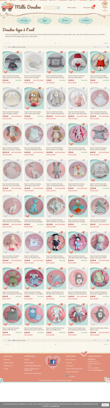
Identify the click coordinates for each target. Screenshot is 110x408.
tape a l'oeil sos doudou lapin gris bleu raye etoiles (55, 113)
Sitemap (6, 369)
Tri (94, 47)
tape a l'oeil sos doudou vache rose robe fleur (11, 257)
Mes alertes (70, 375)
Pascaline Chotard (66, 380)
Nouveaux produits (9, 362)
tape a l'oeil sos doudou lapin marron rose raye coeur (32, 113)
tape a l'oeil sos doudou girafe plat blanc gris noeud (55, 221)
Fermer (105, 405)
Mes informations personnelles (74, 369)
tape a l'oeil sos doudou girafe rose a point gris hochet (32, 185)
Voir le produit (7, 82)
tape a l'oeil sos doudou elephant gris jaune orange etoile (12, 149)
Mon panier (89, 7)
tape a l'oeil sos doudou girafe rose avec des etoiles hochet (12, 221)
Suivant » (106, 43)
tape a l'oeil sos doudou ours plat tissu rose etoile (11, 185)
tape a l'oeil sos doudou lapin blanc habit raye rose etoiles (77, 113)
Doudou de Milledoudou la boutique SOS (31, 369)
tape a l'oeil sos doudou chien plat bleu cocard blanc (33, 293)
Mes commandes (71, 359)
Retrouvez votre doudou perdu (32, 373)
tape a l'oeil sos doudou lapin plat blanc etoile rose (99, 113)
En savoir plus (54, 406)
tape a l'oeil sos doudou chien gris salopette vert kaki (12, 293)
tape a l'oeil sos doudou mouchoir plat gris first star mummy (55, 77)
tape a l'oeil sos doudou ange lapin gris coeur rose (12, 76)
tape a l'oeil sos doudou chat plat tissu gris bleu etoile (98, 221)
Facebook (52, 362)
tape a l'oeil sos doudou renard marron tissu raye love (54, 149)
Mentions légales (29, 362)
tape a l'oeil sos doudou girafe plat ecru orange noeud (76, 185)
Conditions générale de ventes (32, 365)
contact (104, 7)
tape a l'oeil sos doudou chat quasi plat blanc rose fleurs (33, 149)
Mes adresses (69, 365)
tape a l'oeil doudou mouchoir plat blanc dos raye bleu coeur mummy (32, 257)
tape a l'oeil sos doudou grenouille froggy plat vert (99, 293)
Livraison (26, 359)
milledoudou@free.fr (98, 370)
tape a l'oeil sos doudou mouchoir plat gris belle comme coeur (98, 149)
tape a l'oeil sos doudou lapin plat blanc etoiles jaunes (11, 113)
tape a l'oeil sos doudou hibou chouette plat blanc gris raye (98, 185)
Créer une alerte (29, 82)
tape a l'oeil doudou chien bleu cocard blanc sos (55, 329)
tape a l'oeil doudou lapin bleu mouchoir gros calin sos (34, 329)
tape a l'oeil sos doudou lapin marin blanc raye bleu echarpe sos (55, 257)
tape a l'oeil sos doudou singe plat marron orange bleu (76, 221)
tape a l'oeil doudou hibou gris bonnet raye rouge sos (77, 293)
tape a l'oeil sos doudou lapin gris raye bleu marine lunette (55, 185)
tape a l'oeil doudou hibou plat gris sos (99, 329)
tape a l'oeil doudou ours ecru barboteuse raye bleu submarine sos (77, 329)
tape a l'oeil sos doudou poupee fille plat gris (11, 329)
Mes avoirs (69, 362)
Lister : (10, 47)
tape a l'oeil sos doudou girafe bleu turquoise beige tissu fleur (33, 221)
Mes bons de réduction (72, 372)
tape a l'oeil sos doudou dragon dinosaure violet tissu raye (98, 257)
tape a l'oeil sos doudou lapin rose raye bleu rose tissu (77, 149)
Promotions (7, 359)
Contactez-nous (8, 365)
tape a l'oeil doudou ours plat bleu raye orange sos (55, 293)
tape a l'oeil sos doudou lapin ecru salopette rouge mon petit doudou (99, 77)
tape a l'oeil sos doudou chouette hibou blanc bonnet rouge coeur (76, 77)
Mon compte (72, 7)
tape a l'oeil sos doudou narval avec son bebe (32, 76)
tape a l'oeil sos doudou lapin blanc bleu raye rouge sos (77, 257)
